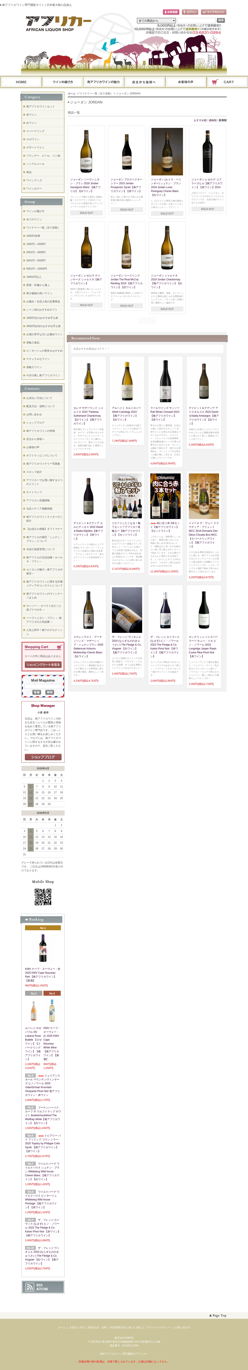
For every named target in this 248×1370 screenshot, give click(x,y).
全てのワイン (34, 219)
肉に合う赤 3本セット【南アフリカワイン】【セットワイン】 (165, 527)
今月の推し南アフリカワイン (43, 375)
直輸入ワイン (34, 367)
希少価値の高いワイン (39, 293)
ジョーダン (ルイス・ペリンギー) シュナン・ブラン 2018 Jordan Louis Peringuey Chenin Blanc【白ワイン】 (166, 187)
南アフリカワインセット (40, 106)
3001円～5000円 (36, 260)
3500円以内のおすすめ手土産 (43, 326)
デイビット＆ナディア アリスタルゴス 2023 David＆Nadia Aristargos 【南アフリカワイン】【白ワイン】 (204, 415)
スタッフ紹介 (34, 471)
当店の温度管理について (40, 549)
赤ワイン (31, 114)
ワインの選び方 (62, 82)
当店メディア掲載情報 (39, 508)
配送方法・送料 (98, 1327)
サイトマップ (34, 492)
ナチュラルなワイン (38, 358)
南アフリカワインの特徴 (40, 430)
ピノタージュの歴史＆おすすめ (44, 350)
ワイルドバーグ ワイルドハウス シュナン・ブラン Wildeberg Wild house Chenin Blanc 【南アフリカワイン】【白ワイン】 (42, 1171)
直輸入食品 (32, 342)
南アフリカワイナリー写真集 (43, 463)
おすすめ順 (200, 120)
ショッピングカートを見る (43, 664)
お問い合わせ (186, 82)
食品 (29, 172)
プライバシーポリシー (158, 1327)
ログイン (190, 12)
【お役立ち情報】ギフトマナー (44, 528)
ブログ (145, 82)
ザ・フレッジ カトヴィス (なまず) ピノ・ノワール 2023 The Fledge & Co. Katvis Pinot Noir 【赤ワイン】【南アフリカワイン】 (42, 1227)
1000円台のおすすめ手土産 (42, 317)
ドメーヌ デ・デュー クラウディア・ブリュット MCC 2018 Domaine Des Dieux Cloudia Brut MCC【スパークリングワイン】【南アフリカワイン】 (204, 535)
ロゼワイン (32, 139)
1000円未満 (33, 235)
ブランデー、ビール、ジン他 (43, 155)
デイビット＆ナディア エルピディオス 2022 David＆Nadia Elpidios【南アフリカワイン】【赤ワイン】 (88, 531)
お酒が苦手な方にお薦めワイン (44, 334)
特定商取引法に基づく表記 (125, 1327)
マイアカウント (214, 12)
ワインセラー (34, 188)
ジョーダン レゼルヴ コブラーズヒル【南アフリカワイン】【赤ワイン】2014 (207, 183)
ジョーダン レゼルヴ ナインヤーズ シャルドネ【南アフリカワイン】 (86, 279)
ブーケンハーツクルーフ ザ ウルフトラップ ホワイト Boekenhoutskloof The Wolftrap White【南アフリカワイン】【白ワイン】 (43, 1115)
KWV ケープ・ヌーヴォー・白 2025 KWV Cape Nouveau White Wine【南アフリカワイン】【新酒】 (51, 1044)
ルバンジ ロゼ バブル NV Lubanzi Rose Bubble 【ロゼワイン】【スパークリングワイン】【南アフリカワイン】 (33, 1044)
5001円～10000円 (36, 268)
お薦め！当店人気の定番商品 (43, 301)
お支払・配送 (103, 82)
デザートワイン (35, 147)
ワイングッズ (34, 180)
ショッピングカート (227, 82)
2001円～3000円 (36, 252)
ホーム (21, 82)
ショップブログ (35, 422)
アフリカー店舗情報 (38, 500)
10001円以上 (33, 276)
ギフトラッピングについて (41, 455)
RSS (39, 1285)
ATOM (42, 1289)
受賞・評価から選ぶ (38, 285)
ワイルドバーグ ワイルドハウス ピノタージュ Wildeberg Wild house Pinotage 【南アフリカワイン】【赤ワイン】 (42, 1199)
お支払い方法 (77, 1327)
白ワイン (31, 122)
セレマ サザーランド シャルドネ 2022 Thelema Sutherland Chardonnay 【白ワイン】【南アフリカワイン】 (88, 415)
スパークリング (35, 131)
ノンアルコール (35, 163)
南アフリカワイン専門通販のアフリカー (125, 1353)
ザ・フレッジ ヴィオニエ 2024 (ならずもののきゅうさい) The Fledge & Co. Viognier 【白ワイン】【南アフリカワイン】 (126, 644)
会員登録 (171, 12)
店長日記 (43, 757)
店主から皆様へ (35, 439)
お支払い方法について (39, 398)
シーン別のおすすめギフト (41, 309)
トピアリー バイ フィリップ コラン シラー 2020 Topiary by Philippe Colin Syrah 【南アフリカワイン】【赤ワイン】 (43, 1143)
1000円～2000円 (36, 244)
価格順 (213, 120)
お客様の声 (32, 447)
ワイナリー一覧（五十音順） (43, 227)
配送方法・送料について (40, 406)
